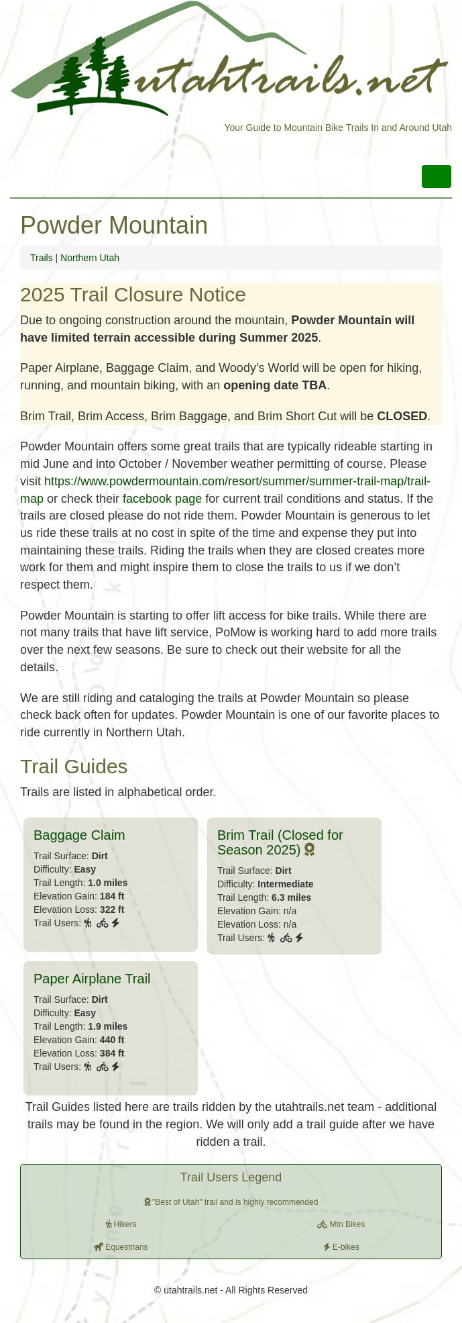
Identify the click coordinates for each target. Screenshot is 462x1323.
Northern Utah (89, 257)
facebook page (162, 498)
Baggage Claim (79, 835)
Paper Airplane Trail (92, 978)
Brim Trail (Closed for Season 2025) (280, 842)
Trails (41, 257)
